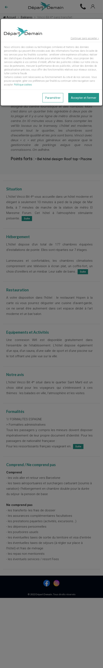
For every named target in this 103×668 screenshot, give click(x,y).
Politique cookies (23, 84)
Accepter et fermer (83, 97)
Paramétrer (53, 97)
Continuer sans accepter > (85, 38)
